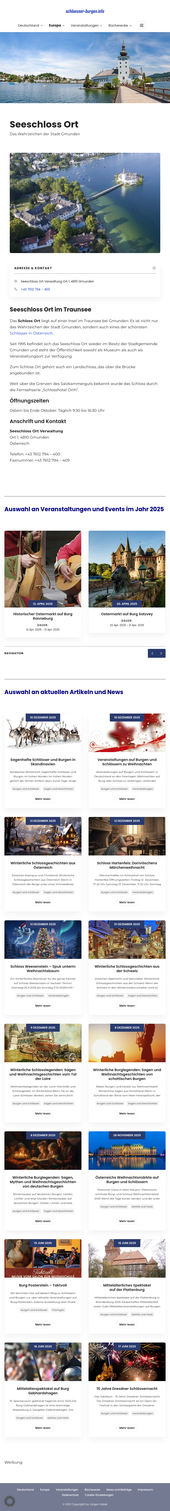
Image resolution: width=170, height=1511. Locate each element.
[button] (9, 1501)
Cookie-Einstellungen (99, 1495)
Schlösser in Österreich (31, 333)
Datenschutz (70, 1495)
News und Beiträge (118, 1490)
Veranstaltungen (86, 25)
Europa (56, 25)
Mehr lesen (42, 799)
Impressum (145, 1490)
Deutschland (30, 25)
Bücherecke (119, 25)
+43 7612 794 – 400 (35, 289)
